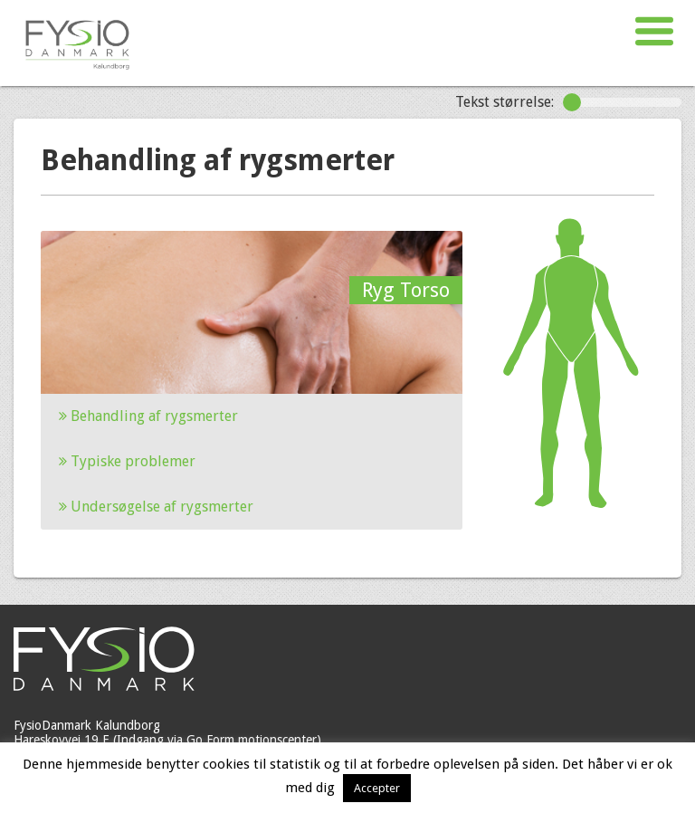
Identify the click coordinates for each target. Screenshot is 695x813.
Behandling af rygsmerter (148, 416)
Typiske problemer (127, 461)
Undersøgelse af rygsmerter (156, 506)
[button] (654, 31)
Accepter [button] (377, 788)
